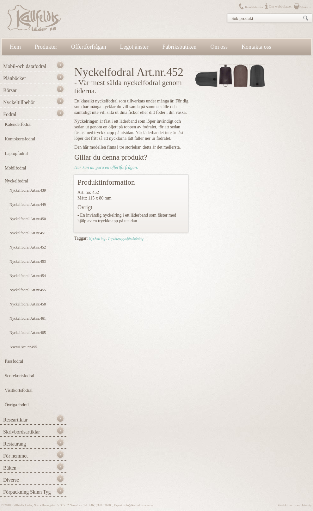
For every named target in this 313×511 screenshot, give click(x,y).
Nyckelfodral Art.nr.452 (27, 247)
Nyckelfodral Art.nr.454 (27, 276)
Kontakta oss (254, 7)
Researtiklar (15, 419)
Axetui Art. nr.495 (23, 347)
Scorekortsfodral (19, 375)
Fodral (9, 114)
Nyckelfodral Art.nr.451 (27, 233)
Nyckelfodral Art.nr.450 (27, 219)
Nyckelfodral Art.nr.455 (27, 290)
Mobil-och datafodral (24, 66)
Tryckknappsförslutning (126, 238)
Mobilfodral (15, 168)
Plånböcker (14, 78)
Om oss (219, 47)
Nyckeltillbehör (19, 102)
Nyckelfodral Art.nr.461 (27, 318)
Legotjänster (134, 47)
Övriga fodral (17, 405)
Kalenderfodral (18, 124)
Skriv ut (305, 7)
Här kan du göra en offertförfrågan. (106, 167)
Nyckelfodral (16, 181)
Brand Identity (302, 505)
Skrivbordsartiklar (21, 431)
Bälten (9, 468)
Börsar (10, 90)
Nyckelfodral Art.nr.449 (27, 204)
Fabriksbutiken (180, 47)
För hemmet (15, 456)
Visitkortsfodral (19, 390)
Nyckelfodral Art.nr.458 (27, 304)
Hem (15, 47)
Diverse (11, 480)
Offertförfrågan (88, 47)
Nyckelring (97, 238)
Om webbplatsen (280, 6)
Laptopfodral (16, 153)
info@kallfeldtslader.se (138, 505)
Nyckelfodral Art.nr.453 (27, 261)
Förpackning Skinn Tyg (27, 492)
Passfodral (14, 361)
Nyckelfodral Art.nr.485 (27, 332)
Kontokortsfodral (20, 139)
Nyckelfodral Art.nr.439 (27, 190)
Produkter (46, 47)
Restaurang (14, 443)
